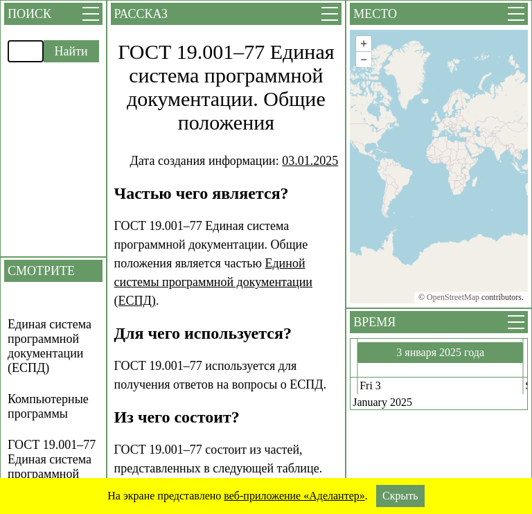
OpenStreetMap (453, 297)
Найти (71, 51)
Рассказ (141, 14)
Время (374, 322)
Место (375, 14)
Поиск (29, 14)
